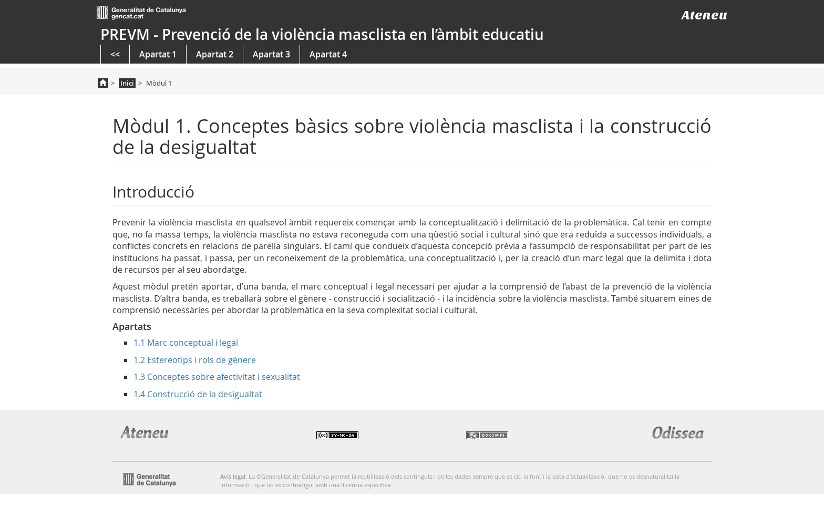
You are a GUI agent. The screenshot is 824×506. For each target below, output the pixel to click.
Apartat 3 (271, 54)
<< (115, 54)
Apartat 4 (328, 54)
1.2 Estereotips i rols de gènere (194, 360)
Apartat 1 (158, 54)
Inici (127, 83)
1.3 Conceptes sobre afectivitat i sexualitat (216, 377)
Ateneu (704, 15)
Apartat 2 (214, 54)
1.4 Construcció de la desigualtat (197, 394)
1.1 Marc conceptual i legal (185, 342)
